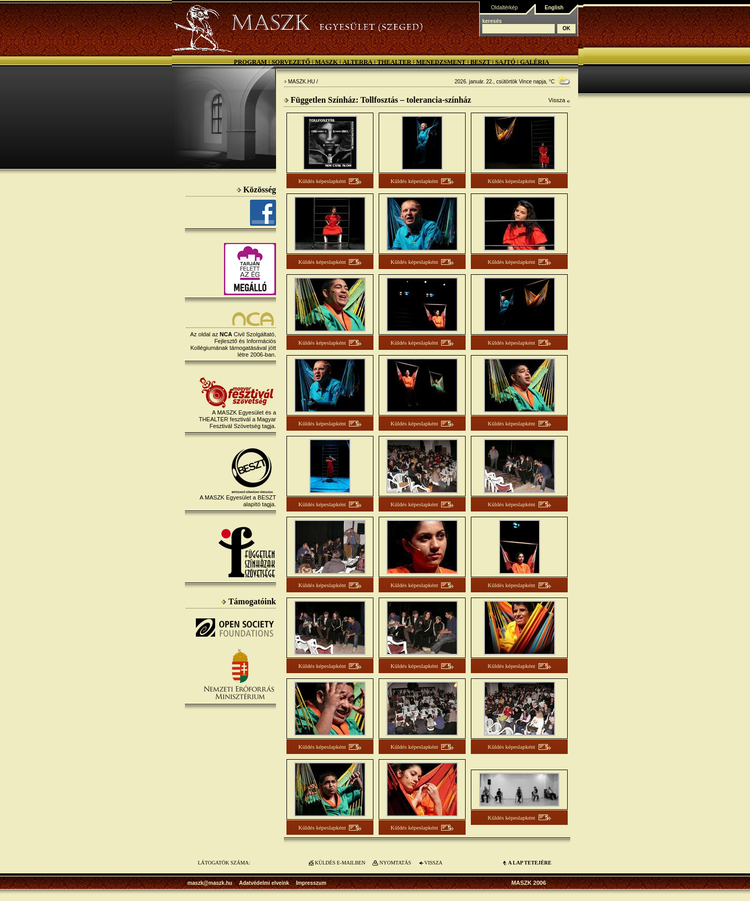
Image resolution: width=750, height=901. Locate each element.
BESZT (480, 62)
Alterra (358, 62)
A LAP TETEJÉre (529, 863)
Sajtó (505, 62)
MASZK (326, 62)
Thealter (394, 62)
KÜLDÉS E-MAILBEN (340, 863)
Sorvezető (290, 62)
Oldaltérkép (504, 7)
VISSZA (433, 863)
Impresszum (311, 883)
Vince (525, 81)
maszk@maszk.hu (210, 883)
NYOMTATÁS (395, 863)
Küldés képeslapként (322, 181)
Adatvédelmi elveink (264, 883)
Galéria (534, 62)
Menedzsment (441, 62)
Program (250, 62)
